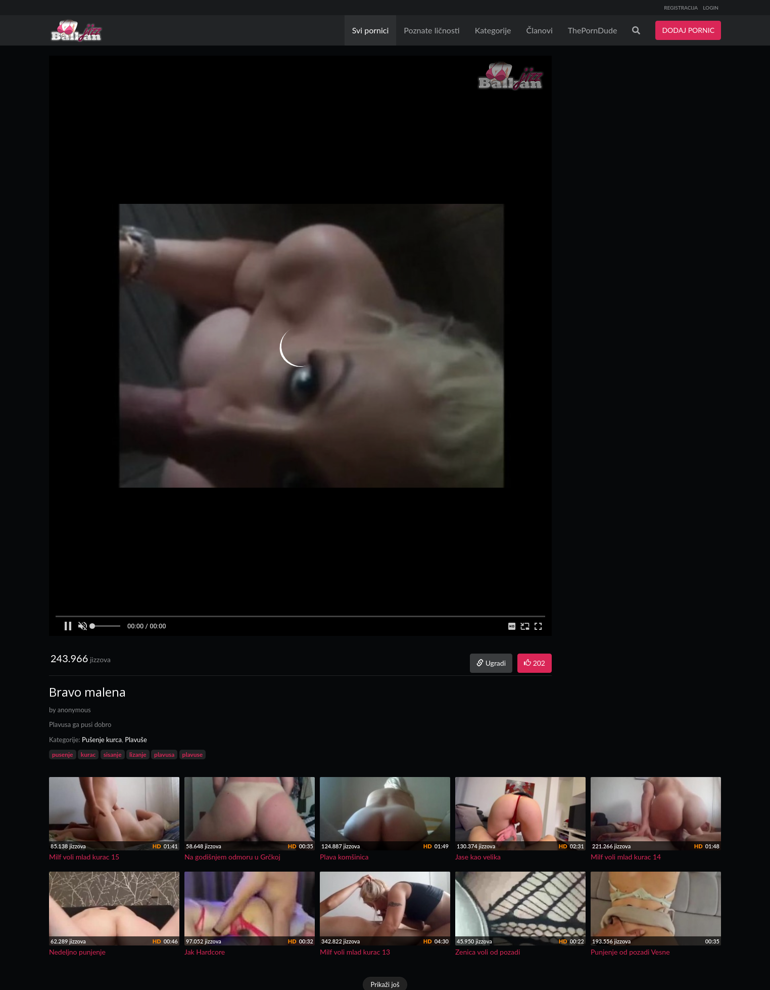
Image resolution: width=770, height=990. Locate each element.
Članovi (539, 30)
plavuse (192, 754)
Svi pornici (370, 30)
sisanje (113, 754)
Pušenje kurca (102, 740)
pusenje (62, 754)
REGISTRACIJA (681, 8)
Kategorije (493, 30)
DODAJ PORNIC (688, 30)
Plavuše (136, 740)
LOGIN (710, 8)
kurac (88, 754)
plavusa (164, 754)
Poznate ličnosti (431, 30)
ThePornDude (592, 30)
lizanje (138, 754)
